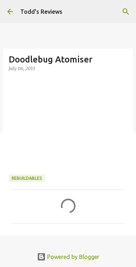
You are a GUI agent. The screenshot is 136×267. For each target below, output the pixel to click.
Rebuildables (27, 178)
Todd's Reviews (41, 11)
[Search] (125, 11)
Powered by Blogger (68, 257)
